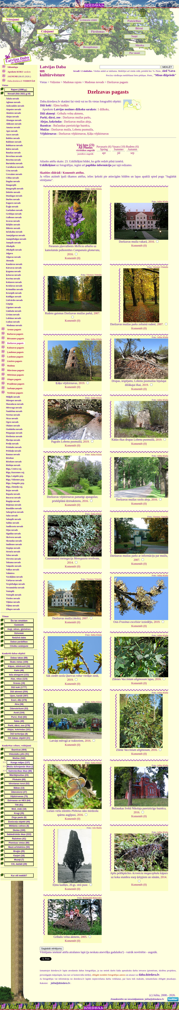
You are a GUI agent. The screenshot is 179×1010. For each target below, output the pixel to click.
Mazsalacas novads (15, 404)
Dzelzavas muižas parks (76, 117)
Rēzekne (10, 458)
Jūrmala (10, 260)
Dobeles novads (13, 192)
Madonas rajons (72, 82)
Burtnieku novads (14, 163)
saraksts (19, 72)
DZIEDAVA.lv (94, 5)
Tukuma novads (13, 562)
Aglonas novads (13, 102)
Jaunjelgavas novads (15, 235)
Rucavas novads (13, 497)
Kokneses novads (14, 282)
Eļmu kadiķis (61, 105)
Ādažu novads (12, 98)
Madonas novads (14, 325)
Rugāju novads (13, 501)
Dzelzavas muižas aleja (77, 121)
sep (132, 152)
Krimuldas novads (14, 289)
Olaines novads (13, 425)
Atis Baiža (97, 828)
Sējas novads (12, 530)
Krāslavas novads (14, 286)
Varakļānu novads (14, 577)
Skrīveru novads (13, 537)
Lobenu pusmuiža (82, 129)
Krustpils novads (14, 293)
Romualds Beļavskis (92, 898)
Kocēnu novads (13, 278)
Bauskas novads (13, 152)
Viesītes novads (13, 598)
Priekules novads (14, 447)
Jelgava (9, 253)
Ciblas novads (12, 178)
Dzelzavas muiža (61, 129)
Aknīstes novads (13, 113)
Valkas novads (12, 569)
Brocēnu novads (13, 160)
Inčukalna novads (14, 232)
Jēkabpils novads (14, 250)
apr (104, 152)
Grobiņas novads (14, 214)
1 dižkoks (103, 109)
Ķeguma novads (13, 271)
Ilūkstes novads (13, 228)
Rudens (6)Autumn (132, 148)
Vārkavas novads (14, 580)
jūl (118, 152)
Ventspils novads (13, 595)
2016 (70, 254)
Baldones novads (13, 142)
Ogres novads (12, 422)
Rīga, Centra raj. (14, 469)
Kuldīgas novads (13, 296)
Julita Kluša (96, 189)
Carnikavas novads (15, 167)
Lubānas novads (13, 318)
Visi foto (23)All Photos (85, 147)
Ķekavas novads (13, 275)
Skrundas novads (14, 541)
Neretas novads (13, 415)
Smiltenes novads (14, 544)
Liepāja (9, 304)
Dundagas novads (14, 196)
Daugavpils (11, 185)
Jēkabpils (10, 246)
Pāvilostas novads (14, 436)
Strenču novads (13, 551)
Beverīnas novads (14, 156)
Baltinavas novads (14, 145)
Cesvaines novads (14, 174)
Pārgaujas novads (14, 433)
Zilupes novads (13, 609)
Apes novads (11, 131)
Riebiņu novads (13, 465)
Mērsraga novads (14, 407)
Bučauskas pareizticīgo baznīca (71, 125)
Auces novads (12, 134)
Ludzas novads (13, 322)
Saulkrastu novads (14, 526)
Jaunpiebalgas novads (16, 239)
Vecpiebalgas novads (15, 584)
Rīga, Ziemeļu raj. (14, 487)
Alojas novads (12, 116)
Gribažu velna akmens (70, 113)
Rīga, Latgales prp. (15, 476)
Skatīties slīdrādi (50, 172)
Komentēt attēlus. (74, 172)
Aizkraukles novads (15, 106)
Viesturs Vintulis (94, 275)
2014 (70, 562)
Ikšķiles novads (13, 224)
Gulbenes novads (14, 217)
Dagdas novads (13, 181)
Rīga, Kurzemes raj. (15, 472)
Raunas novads (13, 454)
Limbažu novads (13, 311)
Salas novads (12, 515)
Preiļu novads (12, 443)
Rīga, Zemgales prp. (15, 483)
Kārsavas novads (14, 268)
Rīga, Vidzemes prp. (15, 479)
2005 (84, 936)
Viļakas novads (13, 602)
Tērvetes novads (13, 559)
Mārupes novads (13, 400)
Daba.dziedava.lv (21, 81)
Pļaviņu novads (13, 440)
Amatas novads (13, 127)
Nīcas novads (12, 418)
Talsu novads (12, 555)
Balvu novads (12, 149)
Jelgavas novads (13, 257)
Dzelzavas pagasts (117, 82)
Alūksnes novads (13, 124)
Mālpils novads (13, 397)
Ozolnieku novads (14, 429)
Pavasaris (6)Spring (103, 148)
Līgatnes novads (13, 307)
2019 (81, 383)
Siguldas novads (13, 533)
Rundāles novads (14, 508)
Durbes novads (13, 199)
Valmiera (10, 573)
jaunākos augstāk (85, 153)
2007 (96, 313)
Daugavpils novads (14, 188)
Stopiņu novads (13, 548)
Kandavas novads (14, 264)
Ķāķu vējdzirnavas (98, 133)
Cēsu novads (11, 170)
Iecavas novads (13, 221)
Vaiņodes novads (13, 566)
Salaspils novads (13, 519)
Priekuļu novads (13, 451)
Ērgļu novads (12, 206)
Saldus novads (12, 523)
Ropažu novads (13, 494)
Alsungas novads (13, 120)
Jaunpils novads (13, 242)
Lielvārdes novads (14, 300)
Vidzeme (55, 82)
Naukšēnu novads (14, 411)
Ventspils (10, 591)
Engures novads (13, 203)
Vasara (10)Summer (118, 148)
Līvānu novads (13, 314)
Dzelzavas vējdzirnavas (72, 133)
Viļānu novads (12, 605)
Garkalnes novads (14, 210)
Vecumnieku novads (15, 587)
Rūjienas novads (13, 505)
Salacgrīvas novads (15, 512)
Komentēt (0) (72, 258)
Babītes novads (13, 138)
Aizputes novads (13, 109)
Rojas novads (12, 490)
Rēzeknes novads (14, 461)
